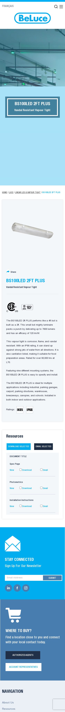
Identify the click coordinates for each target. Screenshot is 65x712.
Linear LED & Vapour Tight (28, 192)
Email (44, 470)
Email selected (43, 446)
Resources (8, 709)
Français (8, 6)
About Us (8, 703)
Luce (11, 192)
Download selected (18, 446)
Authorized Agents (22, 655)
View (12, 470)
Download (25, 470)
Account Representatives (23, 667)
